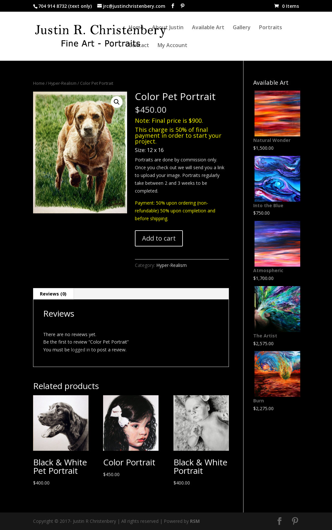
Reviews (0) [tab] (53, 294)
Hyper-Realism (62, 83)
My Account (172, 46)
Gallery (242, 28)
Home (136, 28)
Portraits (270, 28)
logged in (80, 350)
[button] (117, 102)
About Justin (168, 28)
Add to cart (159, 238)
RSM (195, 521)
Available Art (208, 28)
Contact (139, 46)
